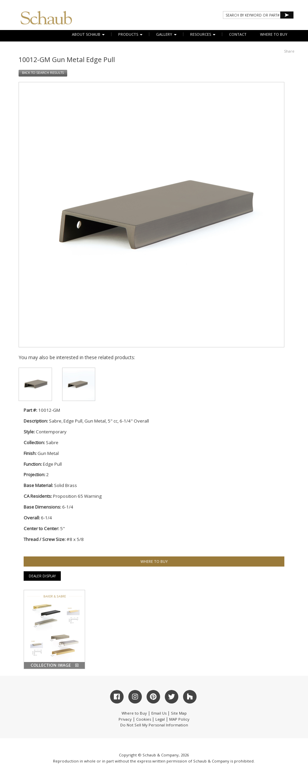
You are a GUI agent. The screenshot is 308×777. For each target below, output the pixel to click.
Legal (160, 719)
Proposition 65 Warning (77, 496)
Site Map (179, 713)
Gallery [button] (166, 34)
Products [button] (130, 34)
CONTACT (238, 34)
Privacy (125, 719)
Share (289, 51)
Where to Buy (134, 713)
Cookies (143, 719)
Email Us (158, 713)
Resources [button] (202, 34)
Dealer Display (42, 576)
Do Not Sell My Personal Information (154, 724)
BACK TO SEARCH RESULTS (43, 72)
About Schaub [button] (88, 34)
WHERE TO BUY (273, 34)
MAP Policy (179, 719)
